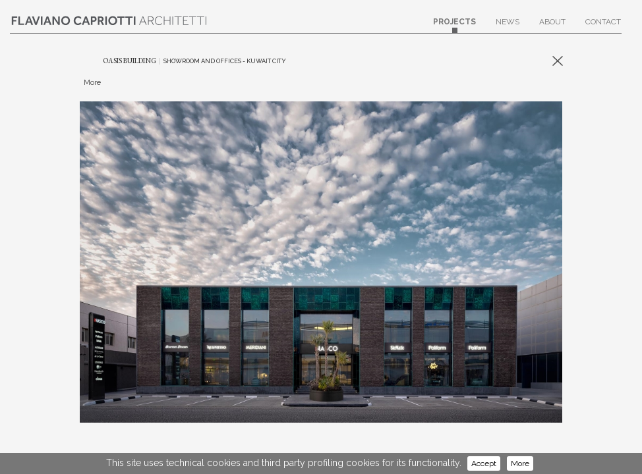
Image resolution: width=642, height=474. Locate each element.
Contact (603, 25)
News (507, 25)
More (520, 463)
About (552, 25)
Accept (483, 463)
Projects (454, 25)
